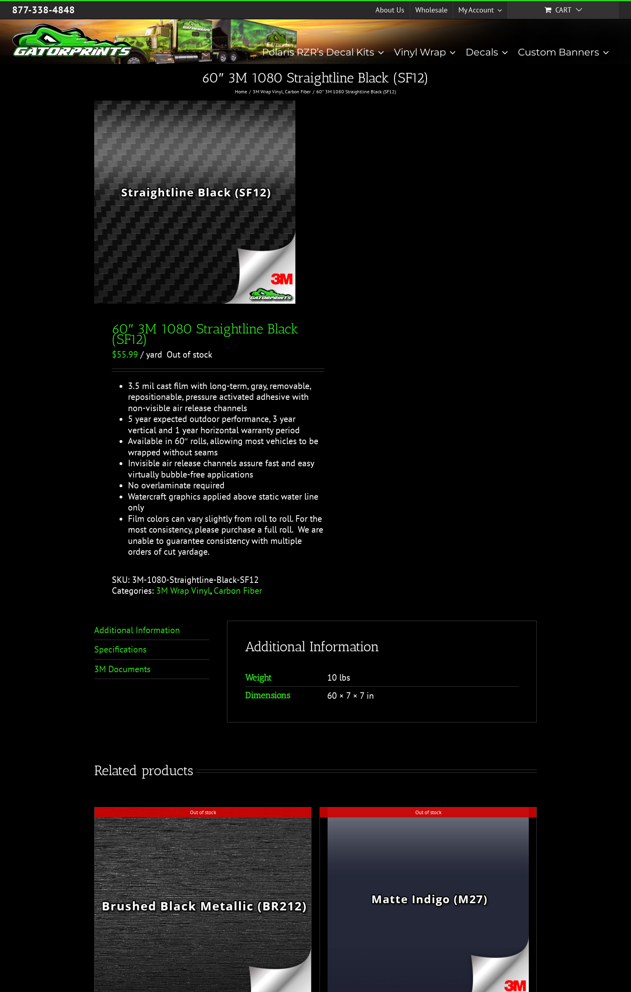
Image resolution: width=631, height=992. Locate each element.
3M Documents (122, 669)
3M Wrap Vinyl (183, 590)
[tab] (151, 630)
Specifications (120, 649)
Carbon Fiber (238, 590)
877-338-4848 (43, 10)
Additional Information (137, 630)
